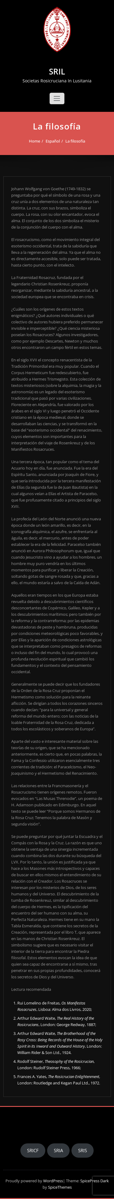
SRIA (58, 1150)
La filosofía (75, 141)
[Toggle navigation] (57, 98)
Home (34, 141)
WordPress (53, 1180)
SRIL (57, 71)
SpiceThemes (59, 1187)
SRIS (82, 1150)
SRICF (33, 1150)
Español (53, 141)
